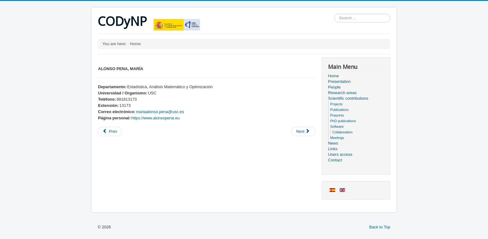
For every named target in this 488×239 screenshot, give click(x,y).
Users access (340, 154)
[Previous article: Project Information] (110, 131)
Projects (336, 104)
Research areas (342, 92)
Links (332, 148)
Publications (339, 110)
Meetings (337, 138)
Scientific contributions (348, 98)
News (333, 143)
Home (333, 76)
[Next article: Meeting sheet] (303, 131)
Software (337, 126)
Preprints (337, 115)
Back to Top (379, 227)
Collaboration (342, 132)
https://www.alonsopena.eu (155, 118)
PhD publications (343, 121)
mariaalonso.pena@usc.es (160, 111)
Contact (335, 160)
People (334, 87)
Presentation (339, 81)
